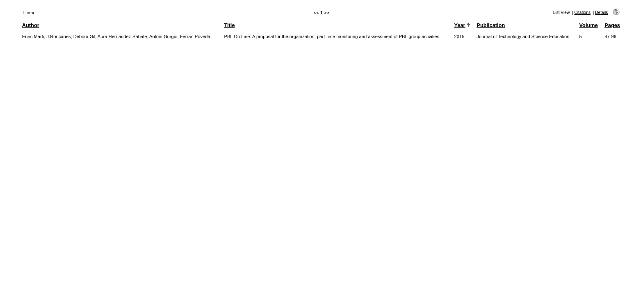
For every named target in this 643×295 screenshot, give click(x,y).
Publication (491, 25)
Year (459, 25)
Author (30, 25)
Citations (582, 12)
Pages (612, 25)
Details (601, 12)
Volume (588, 25)
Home (29, 12)
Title (229, 25)
